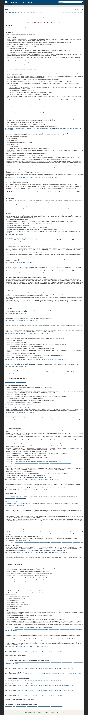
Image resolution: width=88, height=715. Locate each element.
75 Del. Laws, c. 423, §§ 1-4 (32, 128)
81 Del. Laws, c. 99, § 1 (66, 128)
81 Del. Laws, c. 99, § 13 (42, 359)
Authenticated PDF (79, 9)
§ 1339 (58, 13)
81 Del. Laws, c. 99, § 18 (32, 412)
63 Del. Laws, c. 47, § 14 (31, 560)
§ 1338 (55, 13)
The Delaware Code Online (19, 2)
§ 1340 (61, 13)
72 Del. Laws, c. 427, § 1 (32, 706)
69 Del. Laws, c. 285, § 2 (10, 128)
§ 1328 (25, 13)
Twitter (58, 712)
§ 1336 (49, 13)
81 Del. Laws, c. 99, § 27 (43, 646)
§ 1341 (64, 13)
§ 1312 (39, 12)
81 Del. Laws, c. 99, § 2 (52, 177)
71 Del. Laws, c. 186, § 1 (31, 359)
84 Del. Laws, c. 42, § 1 (76, 128)
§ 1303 (12, 12)
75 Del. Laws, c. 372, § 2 (32, 209)
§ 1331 (34, 13)
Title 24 (6, 9)
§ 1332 (37, 13)
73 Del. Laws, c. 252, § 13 (21, 209)
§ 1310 (33, 12)
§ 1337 (52, 13)
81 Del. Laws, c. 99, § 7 (45, 273)
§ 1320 (63, 12)
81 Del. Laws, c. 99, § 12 (43, 333)
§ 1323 (72, 12)
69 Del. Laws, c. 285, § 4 (31, 286)
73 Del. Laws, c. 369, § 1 (21, 498)
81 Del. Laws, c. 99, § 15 (21, 374)
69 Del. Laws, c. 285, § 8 (31, 700)
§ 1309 (30, 12)
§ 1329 (28, 13)
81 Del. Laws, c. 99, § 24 (64, 552)
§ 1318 (57, 12)
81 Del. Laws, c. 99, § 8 (53, 286)
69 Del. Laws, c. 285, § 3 (10, 177)
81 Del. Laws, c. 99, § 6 (31, 262)
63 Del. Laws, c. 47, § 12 (31, 552)
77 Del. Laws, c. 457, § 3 (21, 333)
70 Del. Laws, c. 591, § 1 (21, 320)
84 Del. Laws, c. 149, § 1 (63, 359)
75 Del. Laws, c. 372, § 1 (54, 629)
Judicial (39, 712)
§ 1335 (46, 13)
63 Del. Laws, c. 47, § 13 (10, 706)
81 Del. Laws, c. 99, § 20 (55, 463)
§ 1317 (54, 12)
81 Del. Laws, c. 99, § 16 (21, 382)
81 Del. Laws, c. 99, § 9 (22, 305)
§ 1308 (27, 12)
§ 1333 (40, 13)
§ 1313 (42, 12)
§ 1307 (24, 12)
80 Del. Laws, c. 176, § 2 (32, 333)
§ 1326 (81, 12)
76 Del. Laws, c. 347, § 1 (32, 177)
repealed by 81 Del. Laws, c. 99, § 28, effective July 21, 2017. (50, 651)
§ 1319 (60, 12)
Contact (52, 712)
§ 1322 (69, 12)
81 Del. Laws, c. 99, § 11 (32, 320)
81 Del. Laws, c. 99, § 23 (78, 542)
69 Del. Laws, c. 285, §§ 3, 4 (10, 305)
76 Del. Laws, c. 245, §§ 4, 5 (22, 273)
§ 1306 (21, 12)
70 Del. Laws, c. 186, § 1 (21, 128)
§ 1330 (31, 13)
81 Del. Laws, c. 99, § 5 (20, 234)
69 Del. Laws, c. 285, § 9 (21, 706)
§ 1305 (18, 12)
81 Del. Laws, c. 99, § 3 (20, 195)
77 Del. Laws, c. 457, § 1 (44, 128)
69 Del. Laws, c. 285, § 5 (31, 479)
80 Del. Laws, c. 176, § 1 (55, 128)
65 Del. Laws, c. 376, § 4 (44, 542)
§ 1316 (51, 12)
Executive (46, 712)
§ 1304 (15, 12)
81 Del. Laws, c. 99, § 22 (42, 489)
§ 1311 (36, 12)
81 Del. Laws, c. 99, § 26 (64, 629)
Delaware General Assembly (29, 712)
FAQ (51, 6)
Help (63, 712)
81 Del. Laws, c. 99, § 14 (21, 366)
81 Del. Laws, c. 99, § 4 (43, 209)
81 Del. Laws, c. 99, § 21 (53, 479)
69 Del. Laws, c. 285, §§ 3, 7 (32, 463)
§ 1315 (48, 12)
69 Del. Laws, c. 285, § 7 (43, 560)
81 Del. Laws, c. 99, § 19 (21, 424)
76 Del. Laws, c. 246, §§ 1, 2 (34, 273)
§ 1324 (75, 12)
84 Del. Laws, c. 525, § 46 (65, 463)
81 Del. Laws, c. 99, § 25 (53, 560)
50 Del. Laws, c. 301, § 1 (20, 286)
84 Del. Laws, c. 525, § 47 (11, 630)
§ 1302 (9, 12)
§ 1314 (45, 12)
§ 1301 (6, 12)
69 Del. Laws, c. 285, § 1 (10, 29)
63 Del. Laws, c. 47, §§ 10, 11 (32, 542)
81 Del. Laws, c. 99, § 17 (32, 404)
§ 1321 (66, 12)
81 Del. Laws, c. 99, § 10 (21, 313)
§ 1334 (43, 13)
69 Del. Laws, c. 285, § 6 (56, 542)
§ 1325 (78, 12)
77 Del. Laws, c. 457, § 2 (42, 177)
